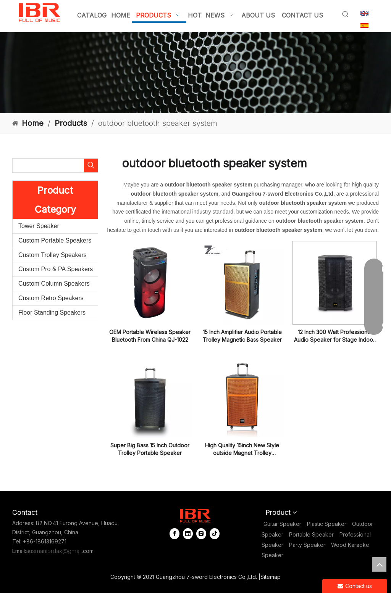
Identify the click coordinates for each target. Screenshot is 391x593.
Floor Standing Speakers (52, 312)
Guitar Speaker (282, 524)
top (379, 564)
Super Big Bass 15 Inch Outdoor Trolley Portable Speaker (149, 449)
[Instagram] (202, 533)
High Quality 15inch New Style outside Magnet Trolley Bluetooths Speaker (242, 449)
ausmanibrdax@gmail (54, 550)
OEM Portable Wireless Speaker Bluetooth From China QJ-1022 (150, 336)
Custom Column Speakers (54, 283)
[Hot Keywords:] (345, 14)
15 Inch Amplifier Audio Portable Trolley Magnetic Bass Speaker (242, 336)
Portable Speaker (311, 534)
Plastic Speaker (326, 524)
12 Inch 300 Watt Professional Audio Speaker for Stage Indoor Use (334, 336)
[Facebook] (175, 533)
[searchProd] (48, 165)
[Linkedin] (188, 533)
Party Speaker (307, 545)
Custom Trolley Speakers (52, 255)
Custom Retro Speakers (51, 298)
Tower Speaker (38, 226)
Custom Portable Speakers (54, 240)
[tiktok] (215, 533)
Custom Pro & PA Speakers (55, 269)
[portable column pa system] (195, 72)
